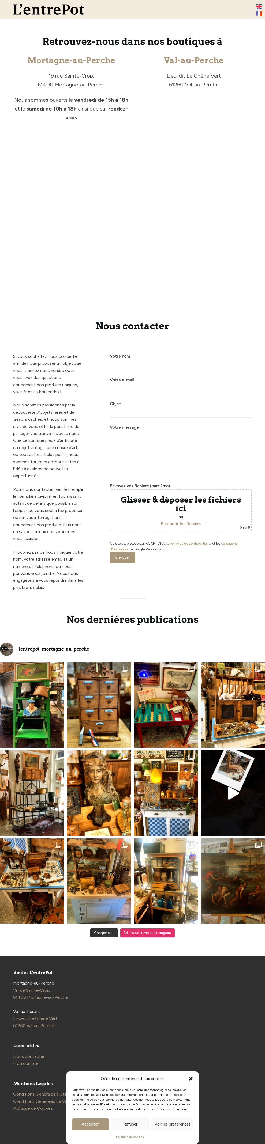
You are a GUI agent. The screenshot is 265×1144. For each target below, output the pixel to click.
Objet (181, 408)
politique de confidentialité (190, 543)
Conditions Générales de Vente (43, 1101)
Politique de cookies (130, 1137)
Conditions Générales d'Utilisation (46, 1094)
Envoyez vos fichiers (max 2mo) (181, 507)
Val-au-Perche (193, 60)
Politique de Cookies (33, 1108)
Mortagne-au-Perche (71, 60)
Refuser (130, 1124)
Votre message (181, 450)
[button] (190, 1078)
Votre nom (181, 360)
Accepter (90, 1124)
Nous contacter (28, 1056)
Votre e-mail (181, 384)
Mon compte (25, 1063)
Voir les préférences (173, 1124)
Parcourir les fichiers (181, 523)
